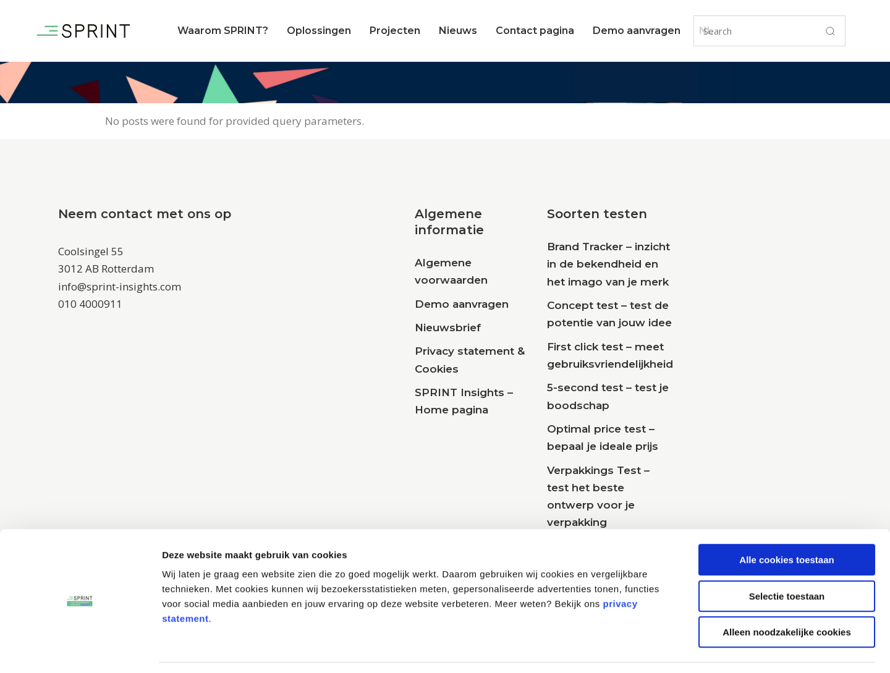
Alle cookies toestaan (786, 522)
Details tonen (667, 648)
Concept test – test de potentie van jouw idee (609, 314)
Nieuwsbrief (448, 327)
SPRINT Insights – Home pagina (464, 401)
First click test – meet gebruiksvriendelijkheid (610, 355)
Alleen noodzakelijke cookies (787, 594)
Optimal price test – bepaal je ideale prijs (602, 437)
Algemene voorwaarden (451, 271)
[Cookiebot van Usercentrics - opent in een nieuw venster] (80, 649)
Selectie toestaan (787, 558)
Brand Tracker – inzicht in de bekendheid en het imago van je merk (608, 264)
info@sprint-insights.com (119, 286)
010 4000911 (90, 304)
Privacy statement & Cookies (470, 360)
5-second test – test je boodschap (608, 396)
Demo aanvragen (462, 304)
